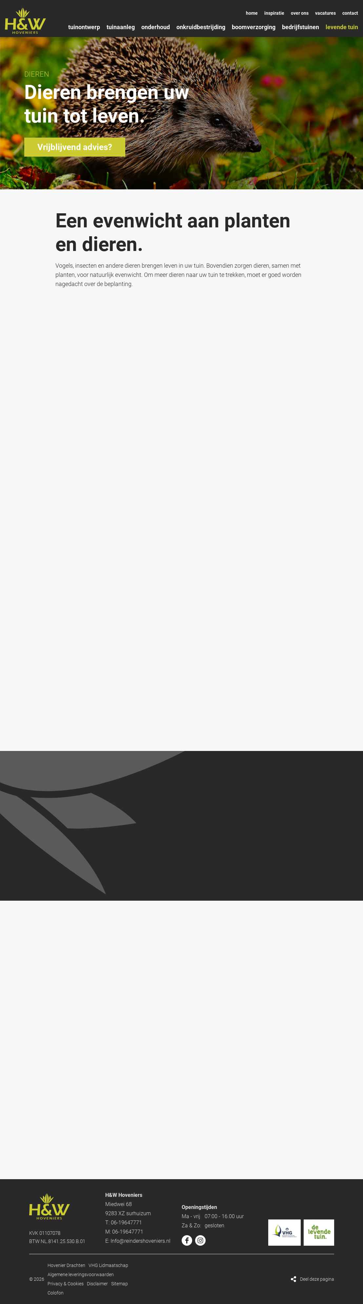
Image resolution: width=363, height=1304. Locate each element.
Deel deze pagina (317, 1279)
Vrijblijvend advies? (74, 147)
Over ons (300, 13)
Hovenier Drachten (66, 1265)
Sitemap (119, 1283)
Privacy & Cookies (66, 1283)
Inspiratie (274, 13)
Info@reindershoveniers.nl (141, 1241)
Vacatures (325, 13)
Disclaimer (97, 1283)
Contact (350, 13)
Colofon (56, 1292)
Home (252, 13)
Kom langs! (181, 904)
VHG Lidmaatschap (108, 1265)
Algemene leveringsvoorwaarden (81, 1274)
